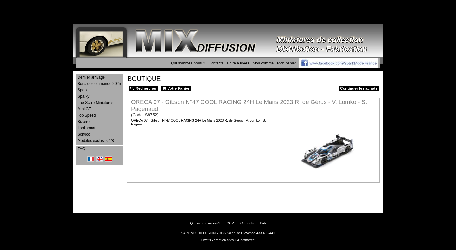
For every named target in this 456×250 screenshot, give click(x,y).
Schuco (84, 134)
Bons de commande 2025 (99, 84)
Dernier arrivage (91, 77)
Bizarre (84, 121)
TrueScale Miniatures (95, 103)
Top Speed (87, 115)
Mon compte (263, 63)
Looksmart (86, 128)
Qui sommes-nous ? (188, 63)
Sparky (83, 96)
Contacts (216, 63)
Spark (82, 90)
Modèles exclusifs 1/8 (96, 140)
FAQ (81, 149)
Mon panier (286, 63)
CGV (230, 223)
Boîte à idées (238, 63)
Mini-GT (84, 109)
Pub (263, 223)
